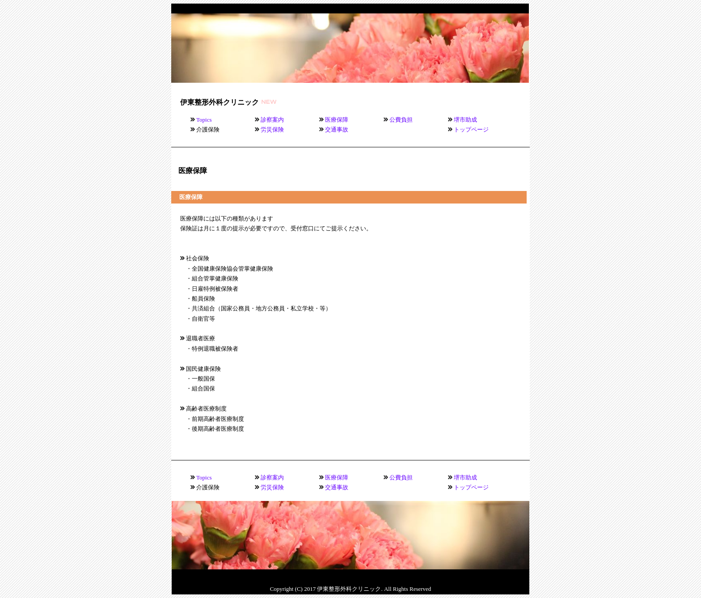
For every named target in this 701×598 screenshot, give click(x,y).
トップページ (471, 129)
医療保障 (336, 119)
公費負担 (401, 119)
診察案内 (272, 119)
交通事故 (336, 129)
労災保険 (272, 129)
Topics (203, 119)
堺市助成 (465, 119)
